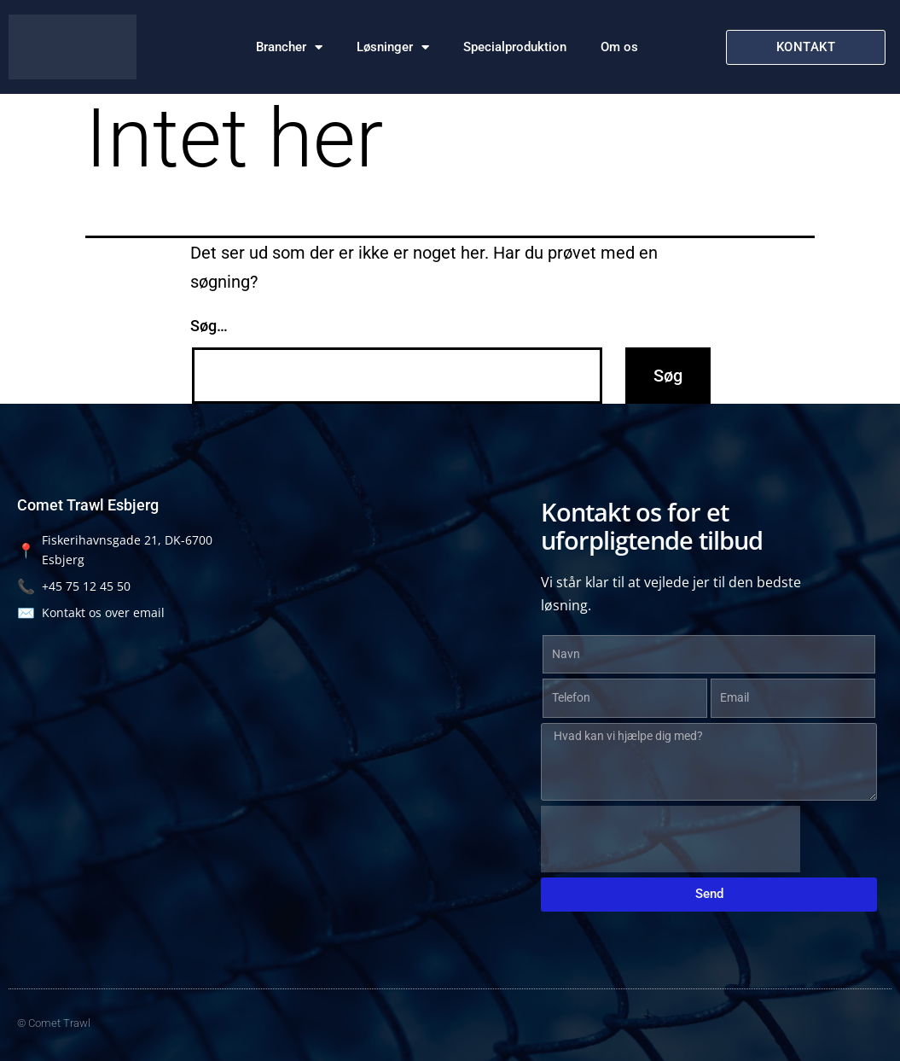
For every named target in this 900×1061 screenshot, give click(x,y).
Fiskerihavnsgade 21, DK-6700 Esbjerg (114, 550)
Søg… (209, 326)
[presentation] (670, 839)
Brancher (289, 47)
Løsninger (393, 47)
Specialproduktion (514, 47)
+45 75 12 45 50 (74, 586)
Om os (619, 47)
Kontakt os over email (91, 612)
